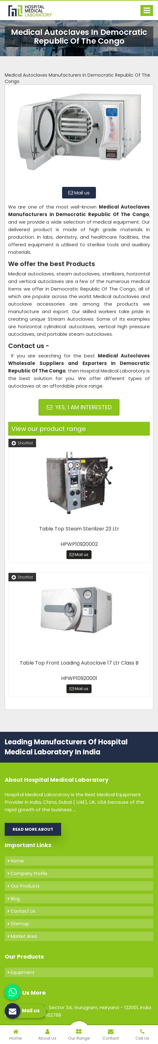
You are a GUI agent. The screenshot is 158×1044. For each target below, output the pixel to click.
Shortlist (22, 443)
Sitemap (18, 924)
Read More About (33, 829)
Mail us (79, 192)
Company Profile (27, 873)
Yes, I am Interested (79, 407)
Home (16, 861)
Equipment (21, 972)
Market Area (22, 936)
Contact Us (21, 911)
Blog (14, 898)
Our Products (24, 886)
